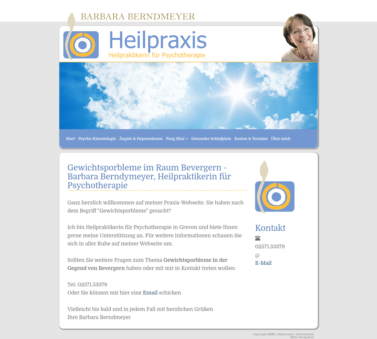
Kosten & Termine (251, 139)
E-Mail (263, 263)
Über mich (280, 139)
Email (151, 293)
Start (70, 139)
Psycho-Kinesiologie (97, 139)
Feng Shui (177, 139)
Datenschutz (305, 334)
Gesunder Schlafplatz (211, 139)
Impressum (285, 334)
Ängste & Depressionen (141, 139)
